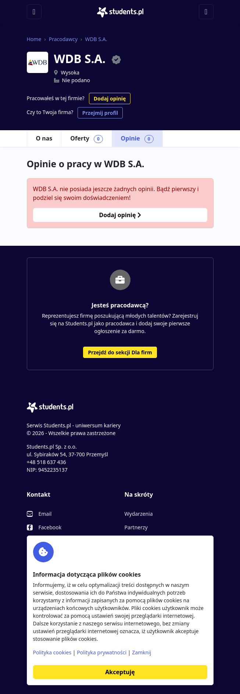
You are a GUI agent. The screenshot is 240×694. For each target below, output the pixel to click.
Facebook (50, 527)
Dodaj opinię (110, 98)
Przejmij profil (100, 112)
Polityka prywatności (101, 652)
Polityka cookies (52, 652)
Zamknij (141, 652)
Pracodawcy (63, 39)
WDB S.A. (96, 39)
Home (34, 39)
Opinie (137, 138)
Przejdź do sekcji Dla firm (120, 352)
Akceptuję (120, 672)
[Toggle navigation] (34, 11)
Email (45, 513)
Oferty (86, 138)
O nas (44, 138)
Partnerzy (136, 527)
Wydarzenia (139, 513)
